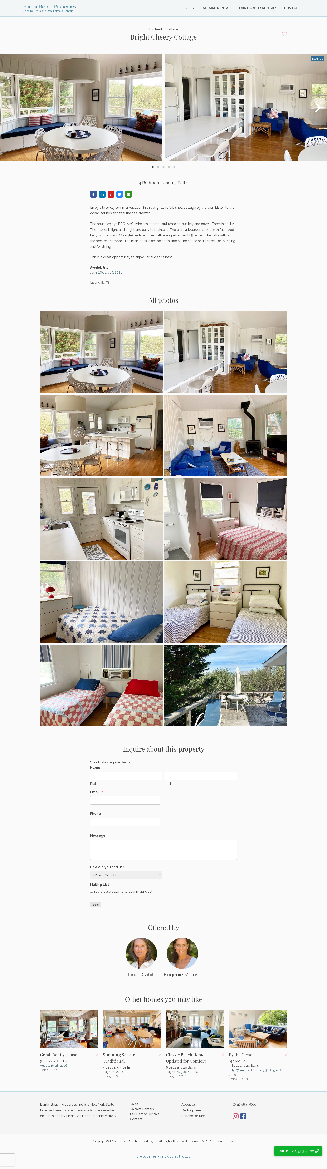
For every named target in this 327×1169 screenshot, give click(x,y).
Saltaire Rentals (217, 8)
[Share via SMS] (119, 194)
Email (96, 792)
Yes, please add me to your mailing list (122, 891)
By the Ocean (241, 1054)
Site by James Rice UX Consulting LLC (163, 1156)
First (93, 784)
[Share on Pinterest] (111, 194)
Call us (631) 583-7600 (298, 1151)
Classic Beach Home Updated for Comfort (186, 1058)
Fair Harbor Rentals (258, 8)
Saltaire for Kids (193, 1116)
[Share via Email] (128, 194)
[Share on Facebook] (93, 194)
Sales (188, 8)
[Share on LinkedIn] (102, 194)
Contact (292, 8)
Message (98, 836)
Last (168, 784)
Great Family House (58, 1054)
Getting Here (191, 1110)
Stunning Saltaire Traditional (120, 1058)
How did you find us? (107, 867)
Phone (95, 814)
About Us (188, 1104)
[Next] (317, 107)
